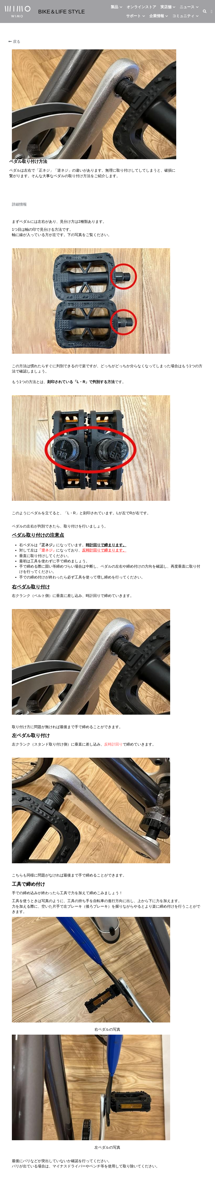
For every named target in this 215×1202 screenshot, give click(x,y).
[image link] (17, 11)
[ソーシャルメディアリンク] (211, 12)
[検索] (205, 11)
